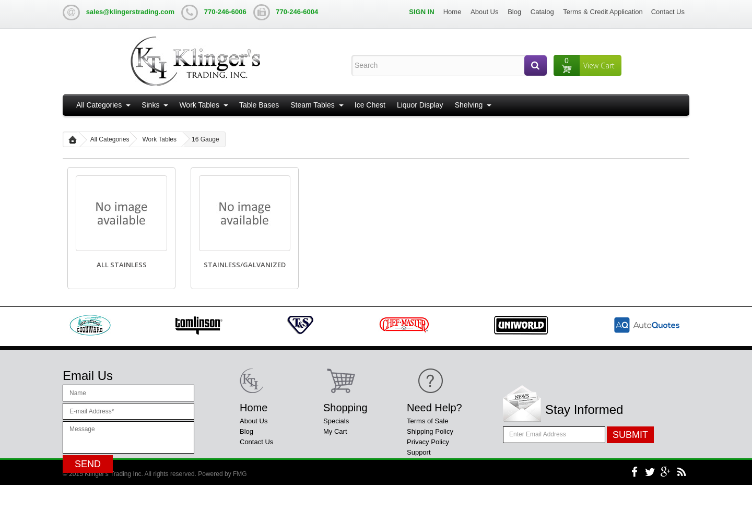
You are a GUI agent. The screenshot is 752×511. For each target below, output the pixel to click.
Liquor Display (420, 105)
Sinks (150, 105)
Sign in (421, 12)
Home (452, 12)
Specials (336, 421)
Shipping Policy (430, 431)
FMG (240, 500)
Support (419, 452)
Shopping (345, 407)
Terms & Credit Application (602, 12)
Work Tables (199, 105)
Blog (514, 12)
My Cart (335, 431)
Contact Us (668, 12)
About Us (484, 12)
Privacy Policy (428, 442)
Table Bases (259, 105)
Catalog (542, 12)
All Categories (99, 105)
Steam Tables (312, 105)
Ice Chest (370, 105)
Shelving (469, 105)
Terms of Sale (427, 421)
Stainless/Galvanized (245, 264)
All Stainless (122, 264)
